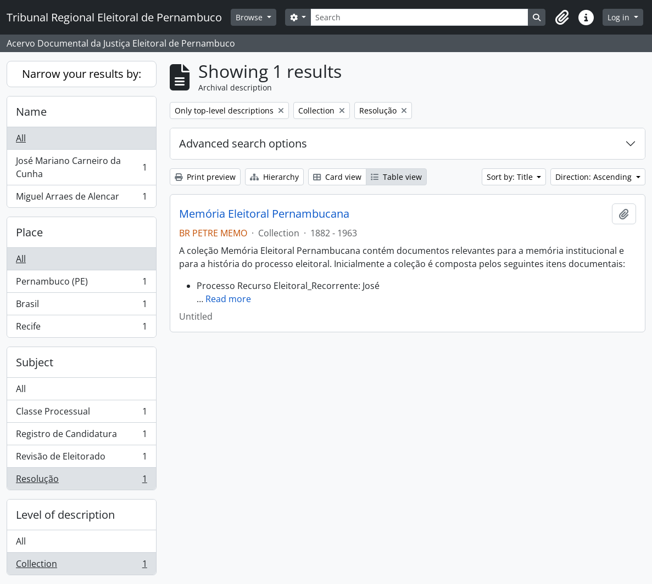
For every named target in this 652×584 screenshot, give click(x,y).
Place (29, 232)
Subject (34, 362)
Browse (250, 17)
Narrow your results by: (81, 73)
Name (31, 111)
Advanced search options (243, 143)
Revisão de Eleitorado (81, 459)
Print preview (205, 177)
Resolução (81, 481)
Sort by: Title (511, 177)
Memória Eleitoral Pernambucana (264, 213)
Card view (337, 177)
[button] (562, 17)
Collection (81, 566)
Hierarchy (274, 177)
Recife (81, 328)
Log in (620, 17)
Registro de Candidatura (81, 436)
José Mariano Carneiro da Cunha (81, 167)
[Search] (419, 17)
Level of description (65, 514)
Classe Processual (81, 414)
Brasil (81, 306)
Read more (228, 299)
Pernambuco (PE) (81, 284)
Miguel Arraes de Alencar (81, 198)
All (21, 138)
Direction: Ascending (594, 177)
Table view (396, 177)
